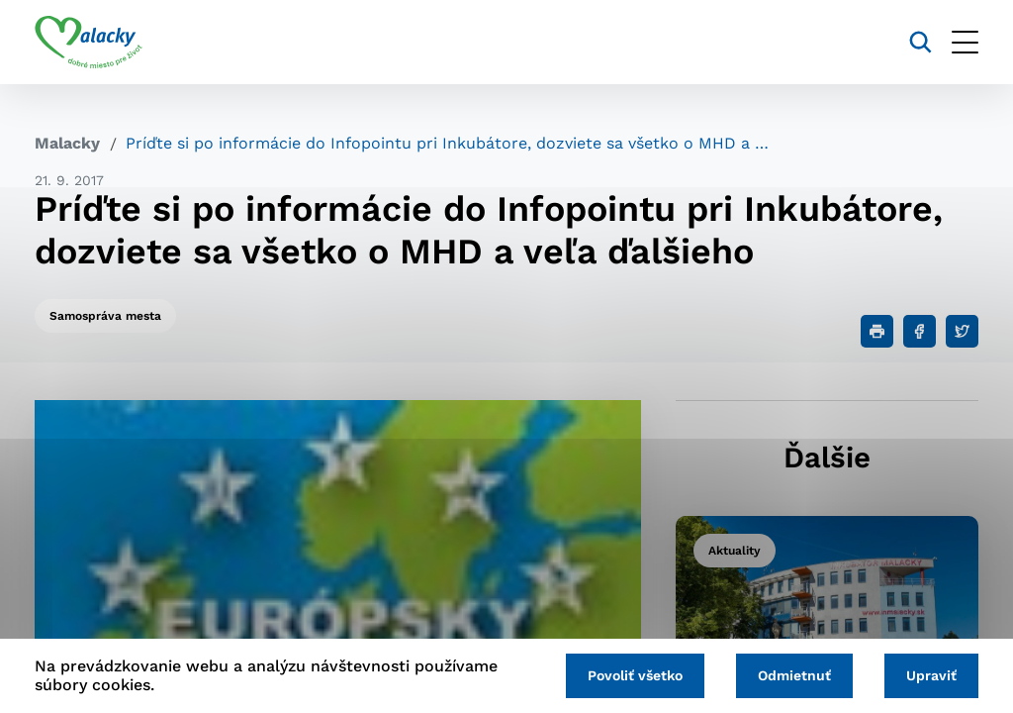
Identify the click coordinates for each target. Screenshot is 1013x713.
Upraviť (931, 675)
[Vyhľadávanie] (920, 42)
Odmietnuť (794, 675)
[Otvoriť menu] (965, 42)
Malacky (67, 143)
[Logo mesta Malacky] (88, 42)
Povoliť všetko (635, 675)
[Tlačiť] (877, 331)
